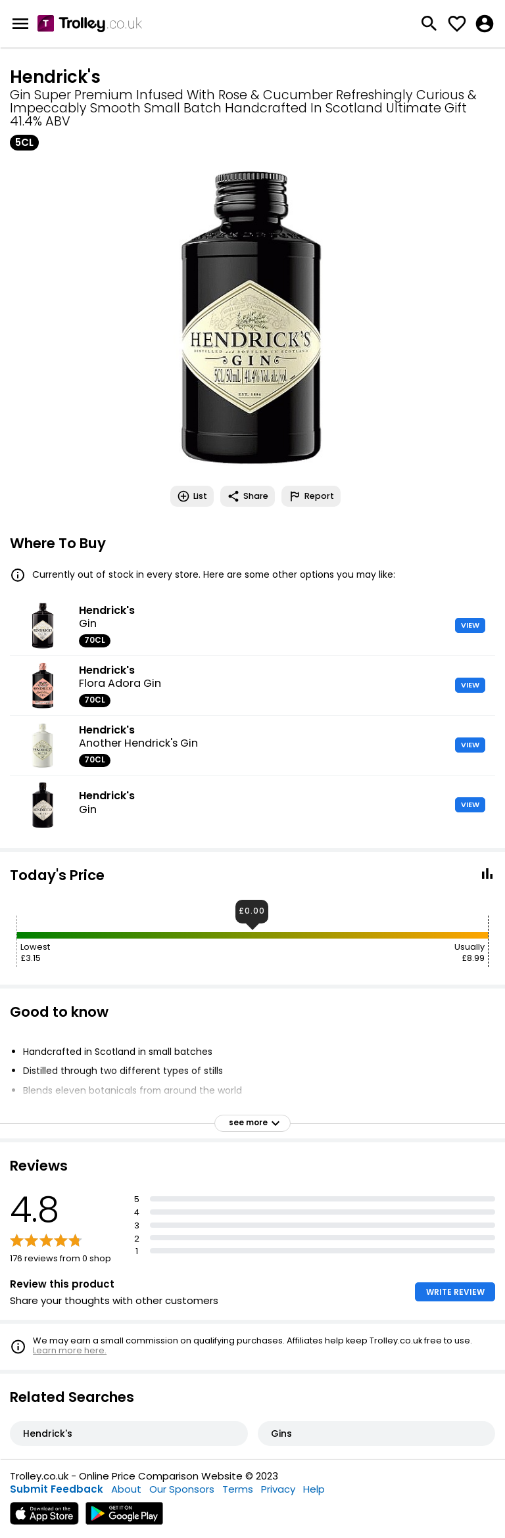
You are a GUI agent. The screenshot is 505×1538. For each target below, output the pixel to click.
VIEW (470, 625)
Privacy (278, 1489)
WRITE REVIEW (455, 1291)
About (126, 1489)
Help (314, 1489)
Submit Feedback (56, 1489)
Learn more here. (70, 1350)
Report (311, 496)
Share (247, 496)
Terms (237, 1489)
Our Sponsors (181, 1489)
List (192, 496)
